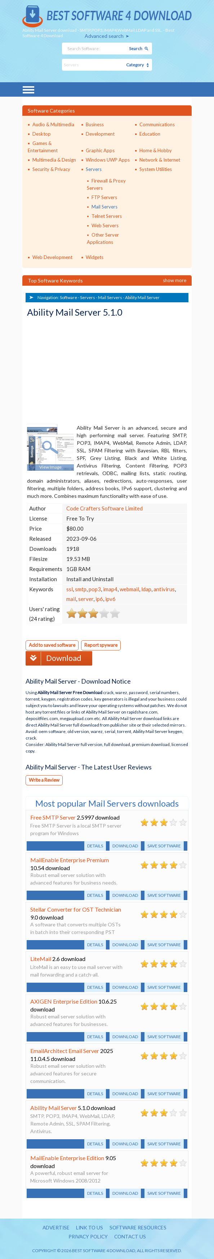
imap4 (110, 589)
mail (71, 599)
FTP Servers (104, 197)
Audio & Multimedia (53, 124)
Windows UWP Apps (108, 160)
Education (149, 134)
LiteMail (40, 958)
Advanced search (104, 36)
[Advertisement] (81, 371)
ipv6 (110, 599)
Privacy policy (87, 1236)
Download (54, 657)
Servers (94, 169)
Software (68, 297)
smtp (80, 589)
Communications (157, 124)
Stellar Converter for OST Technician (75, 908)
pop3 (95, 589)
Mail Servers (104, 207)
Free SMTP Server (53, 816)
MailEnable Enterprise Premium (69, 859)
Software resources (139, 1227)
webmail (129, 589)
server (85, 599)
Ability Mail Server (142, 297)
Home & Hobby (155, 150)
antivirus (164, 589)
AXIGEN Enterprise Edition (63, 1000)
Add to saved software (53, 645)
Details (95, 845)
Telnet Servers (107, 216)
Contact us (131, 1236)
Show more (174, 280)
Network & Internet (159, 160)
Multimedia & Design (54, 160)
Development (100, 134)
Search (135, 48)
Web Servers (105, 225)
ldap (146, 589)
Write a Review (45, 779)
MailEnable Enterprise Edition (67, 1157)
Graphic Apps (100, 150)
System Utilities (155, 169)
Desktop (41, 134)
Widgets (94, 257)
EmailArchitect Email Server (64, 1050)
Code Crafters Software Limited (104, 508)
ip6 (99, 599)
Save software (164, 845)
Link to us (89, 1227)
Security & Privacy (51, 169)
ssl (69, 589)
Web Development (52, 257)
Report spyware (103, 645)
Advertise (55, 1227)
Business (95, 124)
